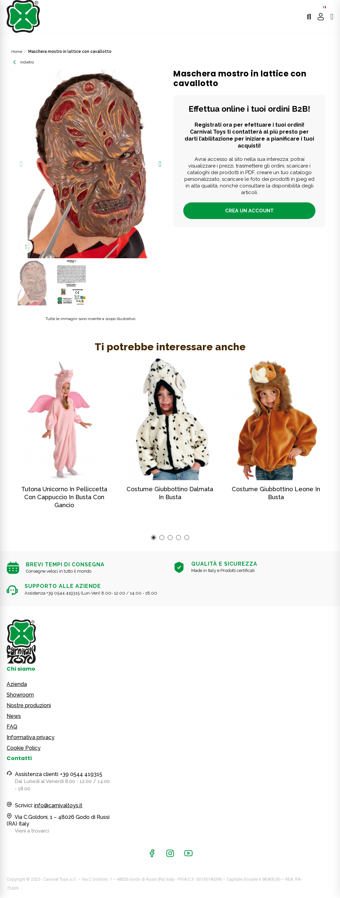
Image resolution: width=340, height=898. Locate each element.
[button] (21, 164)
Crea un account (249, 211)
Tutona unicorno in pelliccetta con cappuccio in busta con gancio (64, 497)
